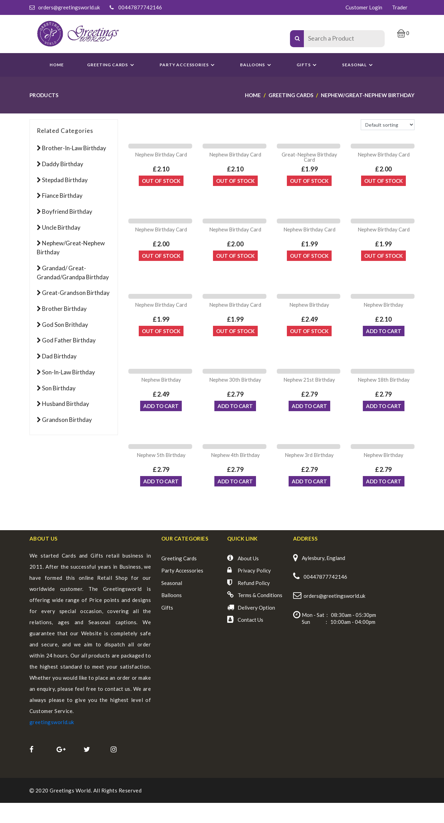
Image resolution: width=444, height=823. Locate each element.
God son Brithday (65, 324)
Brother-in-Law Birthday (74, 148)
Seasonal (171, 603)
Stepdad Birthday (65, 180)
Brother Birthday (64, 308)
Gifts (307, 65)
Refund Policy (254, 603)
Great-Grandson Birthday (76, 292)
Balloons (256, 65)
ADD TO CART (383, 343)
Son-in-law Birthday (68, 372)
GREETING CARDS (111, 65)
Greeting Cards (179, 578)
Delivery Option (256, 627)
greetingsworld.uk (51, 742)
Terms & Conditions (260, 615)
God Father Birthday (69, 340)
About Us (248, 578)
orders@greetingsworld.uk (69, 7)
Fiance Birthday (62, 195)
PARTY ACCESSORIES (188, 65)
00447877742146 (140, 7)
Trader (400, 7)
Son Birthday (59, 388)
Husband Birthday (65, 403)
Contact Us (250, 640)
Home (56, 64)
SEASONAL (358, 65)
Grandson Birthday (67, 419)
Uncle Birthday (61, 227)
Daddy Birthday (62, 164)
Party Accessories (182, 590)
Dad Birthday (59, 356)
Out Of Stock (161, 184)
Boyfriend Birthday (67, 211)
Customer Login (363, 7)
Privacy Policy (254, 590)
